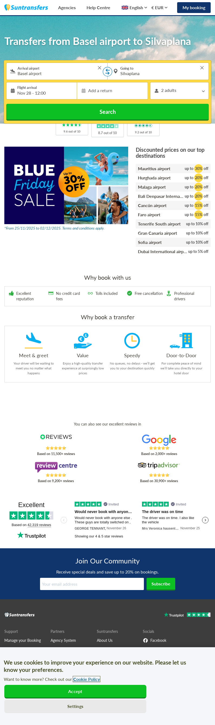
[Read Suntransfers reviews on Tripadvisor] (159, 467)
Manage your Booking (22, 640)
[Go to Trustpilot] (187, 615)
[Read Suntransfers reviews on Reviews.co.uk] (56, 440)
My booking (194, 7)
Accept (75, 691)
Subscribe (160, 583)
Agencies (67, 7)
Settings (75, 706)
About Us (105, 640)
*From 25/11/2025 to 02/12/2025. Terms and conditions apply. (54, 228)
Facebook (154, 640)
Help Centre (98, 7)
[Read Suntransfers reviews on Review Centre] (56, 467)
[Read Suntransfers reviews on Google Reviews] (159, 440)
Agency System (63, 640)
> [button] (99, 67)
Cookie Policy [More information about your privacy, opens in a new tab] (86, 679)
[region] (107, 686)
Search (108, 111)
